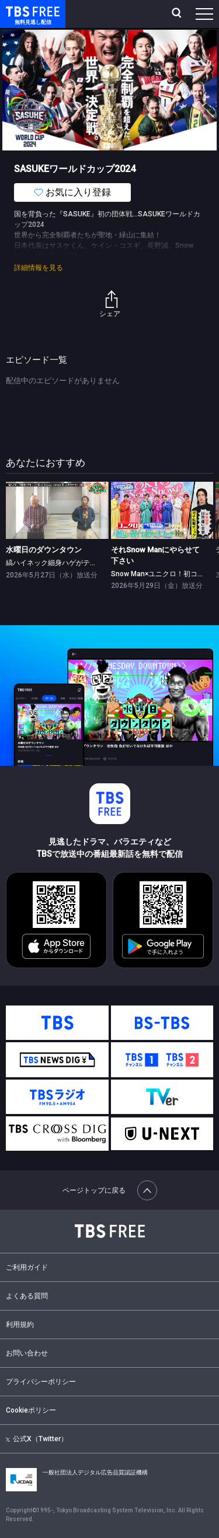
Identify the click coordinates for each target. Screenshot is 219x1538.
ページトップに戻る (109, 1190)
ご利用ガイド (27, 1267)
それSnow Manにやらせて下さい (155, 555)
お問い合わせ (27, 1353)
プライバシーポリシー (41, 1382)
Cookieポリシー (31, 1410)
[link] (57, 510)
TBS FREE (19, 11)
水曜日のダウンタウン (44, 549)
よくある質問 (27, 1296)
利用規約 (20, 1324)
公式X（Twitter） (37, 1439)
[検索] (178, 14)
